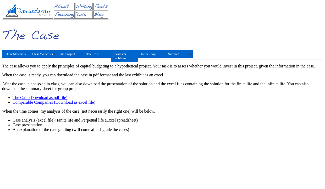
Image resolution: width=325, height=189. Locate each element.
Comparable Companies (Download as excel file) (54, 102)
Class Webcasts (42, 54)
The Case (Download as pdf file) (40, 97)
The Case (92, 54)
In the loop (148, 54)
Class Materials (15, 54)
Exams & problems (120, 56)
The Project (67, 54)
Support (173, 54)
